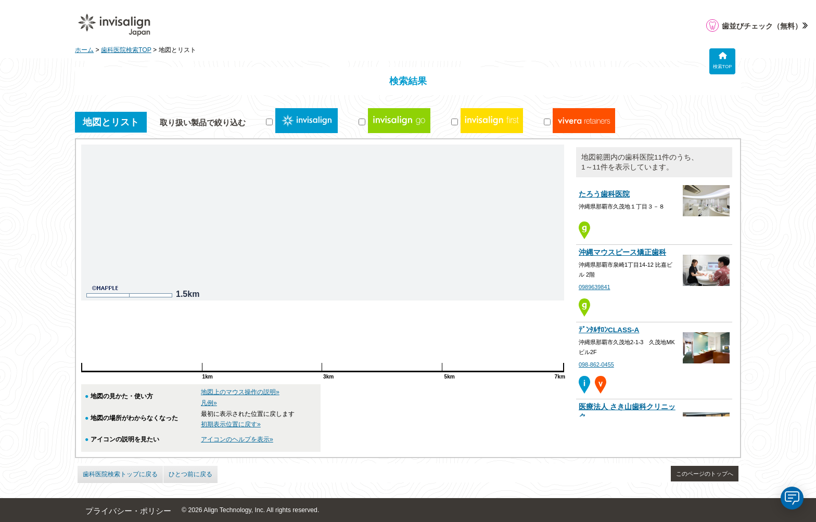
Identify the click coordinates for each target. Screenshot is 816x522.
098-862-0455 (596, 364)
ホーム (84, 50)
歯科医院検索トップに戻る (120, 474)
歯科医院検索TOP (126, 50)
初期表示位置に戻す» (231, 424)
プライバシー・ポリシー (128, 511)
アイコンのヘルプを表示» (237, 439)
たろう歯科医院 (604, 194)
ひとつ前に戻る (190, 474)
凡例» (209, 403)
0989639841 (594, 287)
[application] (792, 498)
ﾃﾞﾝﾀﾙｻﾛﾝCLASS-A (609, 330)
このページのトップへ (704, 474)
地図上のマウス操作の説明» (240, 392)
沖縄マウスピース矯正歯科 (622, 252)
